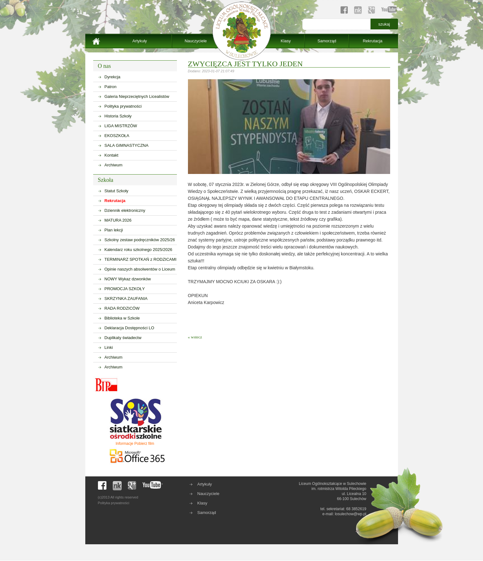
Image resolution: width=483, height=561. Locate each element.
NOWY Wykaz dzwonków (128, 279)
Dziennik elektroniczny (125, 210)
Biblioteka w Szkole (122, 318)
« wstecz (195, 337)
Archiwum (114, 165)
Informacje (124, 443)
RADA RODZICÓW (122, 308)
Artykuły (139, 41)
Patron (111, 86)
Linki (109, 347)
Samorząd (326, 41)
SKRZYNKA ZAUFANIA (126, 298)
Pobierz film (144, 443)
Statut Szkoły (117, 190)
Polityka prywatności (123, 106)
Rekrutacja (372, 41)
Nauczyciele (195, 41)
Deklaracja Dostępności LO (129, 327)
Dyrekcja (113, 77)
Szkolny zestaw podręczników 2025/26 (140, 239)
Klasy (286, 41)
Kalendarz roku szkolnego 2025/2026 (138, 249)
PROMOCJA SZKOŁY (125, 288)
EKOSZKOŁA (117, 135)
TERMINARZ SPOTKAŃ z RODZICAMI (141, 259)
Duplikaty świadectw (123, 337)
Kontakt (111, 155)
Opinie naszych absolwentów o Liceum (140, 269)
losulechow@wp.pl (350, 514)
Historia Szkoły (118, 116)
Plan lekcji (114, 230)
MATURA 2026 (118, 220)
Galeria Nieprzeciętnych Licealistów (137, 96)
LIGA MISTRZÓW (121, 125)
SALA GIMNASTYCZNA (126, 145)
